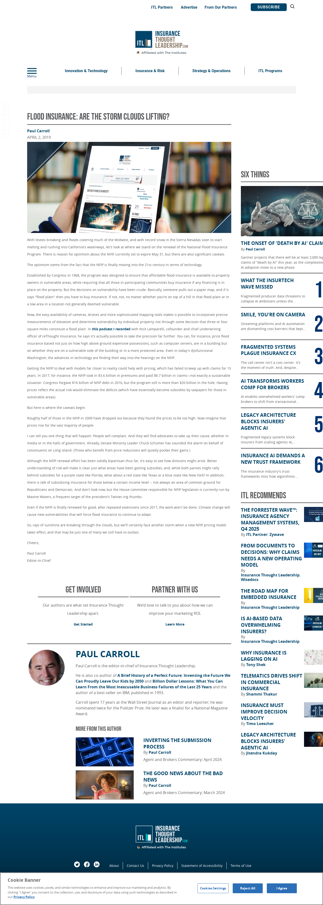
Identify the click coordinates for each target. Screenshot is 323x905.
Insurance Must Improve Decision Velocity (264, 711)
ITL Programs (270, 71)
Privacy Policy (162, 865)
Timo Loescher (260, 723)
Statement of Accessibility (202, 865)
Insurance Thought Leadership (270, 575)
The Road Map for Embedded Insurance (268, 594)
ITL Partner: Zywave (265, 534)
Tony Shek (256, 664)
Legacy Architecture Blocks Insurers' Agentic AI (268, 741)
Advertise (189, 7)
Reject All (247, 888)
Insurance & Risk (150, 71)
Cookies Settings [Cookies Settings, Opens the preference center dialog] (213, 888)
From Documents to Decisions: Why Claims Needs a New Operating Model (271, 555)
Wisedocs (249, 579)
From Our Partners (221, 7)
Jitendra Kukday (261, 753)
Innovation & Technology (86, 71)
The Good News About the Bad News (183, 776)
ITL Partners (162, 7)
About (114, 865)
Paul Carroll (38, 130)
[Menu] (39, 71)
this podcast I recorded (111, 329)
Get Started (83, 624)
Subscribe (268, 7)
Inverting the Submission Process (177, 743)
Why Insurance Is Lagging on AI (263, 656)
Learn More (174, 624)
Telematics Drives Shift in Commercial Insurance (271, 682)
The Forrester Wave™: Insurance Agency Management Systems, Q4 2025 (270, 519)
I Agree (281, 888)
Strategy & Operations (211, 71)
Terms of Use (241, 865)
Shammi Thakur (261, 694)
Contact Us (135, 865)
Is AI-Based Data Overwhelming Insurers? (261, 624)
